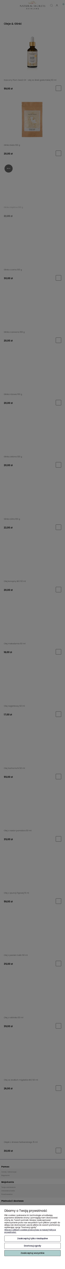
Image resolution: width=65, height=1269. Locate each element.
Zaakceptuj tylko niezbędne (32, 1238)
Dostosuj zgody (32, 1245)
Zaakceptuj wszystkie (32, 1253)
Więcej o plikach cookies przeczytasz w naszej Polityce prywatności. (30, 1231)
